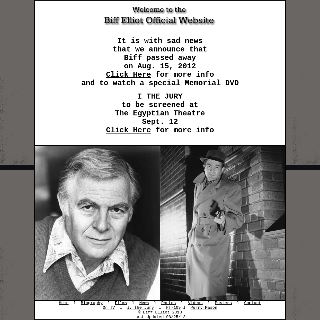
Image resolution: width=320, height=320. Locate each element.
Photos (168, 303)
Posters (223, 303)
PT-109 (173, 307)
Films (121, 303)
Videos (195, 303)
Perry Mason (204, 307)
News (144, 303)
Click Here (128, 74)
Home (63, 303)
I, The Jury (140, 307)
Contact (252, 303)
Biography (91, 303)
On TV (109, 307)
